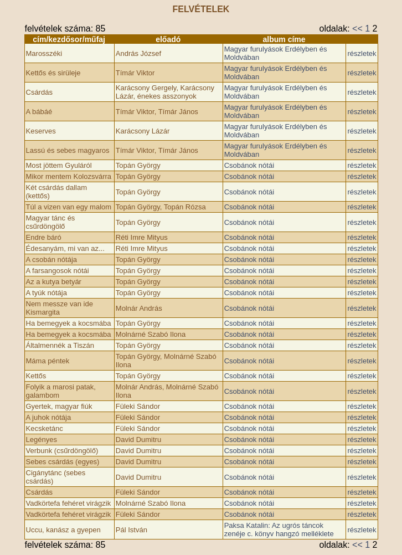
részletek (361, 53)
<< (357, 28)
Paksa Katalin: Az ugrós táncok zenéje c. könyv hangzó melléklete (279, 529)
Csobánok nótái (249, 165)
